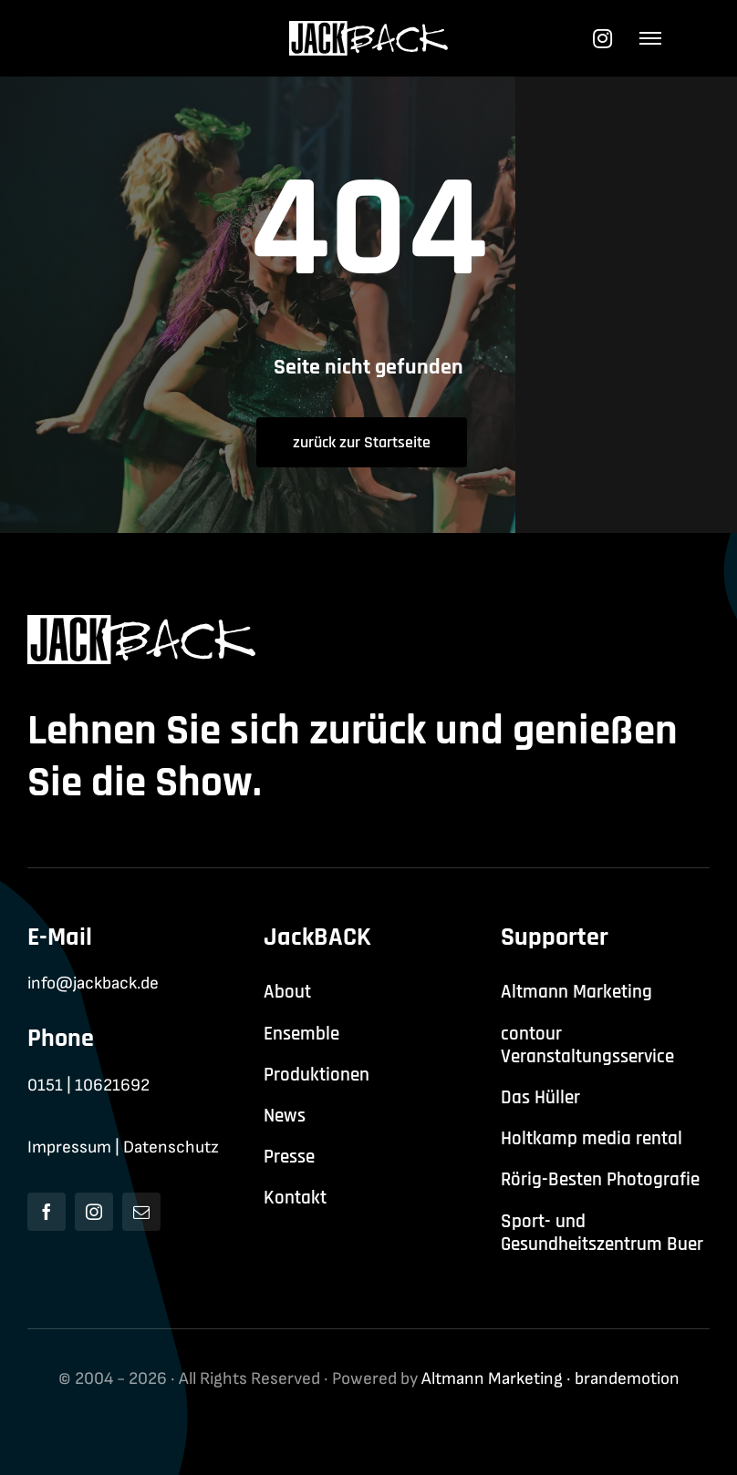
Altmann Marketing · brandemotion (550, 1378)
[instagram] (94, 1212)
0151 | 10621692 (88, 1085)
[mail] (141, 1212)
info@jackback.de (93, 983)
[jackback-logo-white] (369, 30)
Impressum (69, 1147)
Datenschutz (171, 1147)
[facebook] (46, 1212)
